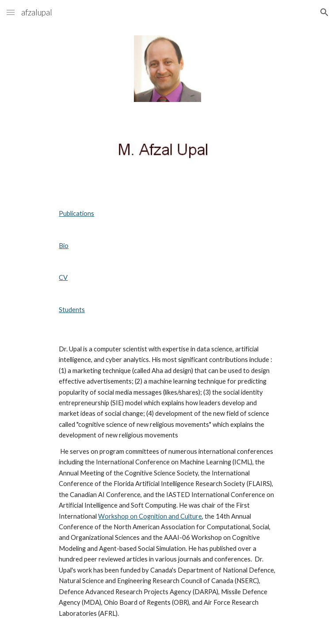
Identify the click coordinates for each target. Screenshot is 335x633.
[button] (10, 12)
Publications (76, 213)
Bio (64, 245)
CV (63, 277)
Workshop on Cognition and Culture (150, 516)
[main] (167, 262)
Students (72, 309)
